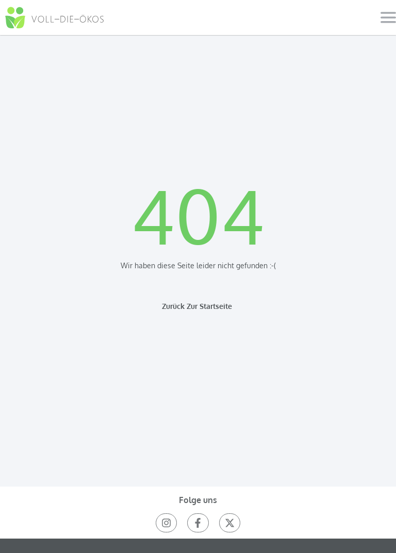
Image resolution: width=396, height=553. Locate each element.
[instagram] (166, 522)
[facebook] (197, 522)
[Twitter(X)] (229, 522)
